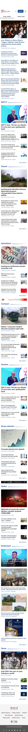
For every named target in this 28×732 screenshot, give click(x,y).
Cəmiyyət (5, 304)
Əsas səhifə (7, 16)
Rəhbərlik (24, 712)
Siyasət (4, 166)
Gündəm (4, 364)
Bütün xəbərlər (22, 162)
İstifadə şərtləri (6, 717)
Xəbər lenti (21, 16)
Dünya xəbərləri (7, 426)
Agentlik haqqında (5, 712)
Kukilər (23, 717)
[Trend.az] (5, 11)
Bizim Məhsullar (9, 715)
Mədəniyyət (6, 546)
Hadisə (4, 486)
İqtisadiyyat (6, 243)
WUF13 (4, 102)
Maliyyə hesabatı (16, 712)
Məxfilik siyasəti (16, 717)
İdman (3, 648)
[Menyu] (25, 11)
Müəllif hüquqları (19, 715)
